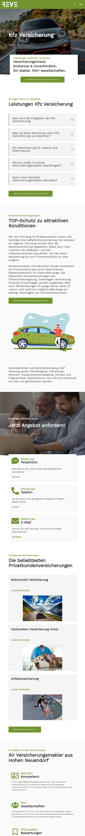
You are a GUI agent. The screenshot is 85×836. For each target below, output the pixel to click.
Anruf (15, 507)
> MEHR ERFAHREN (20, 590)
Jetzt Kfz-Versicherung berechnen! (41, 79)
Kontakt (16, 536)
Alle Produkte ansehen (23, 729)
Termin (16, 477)
